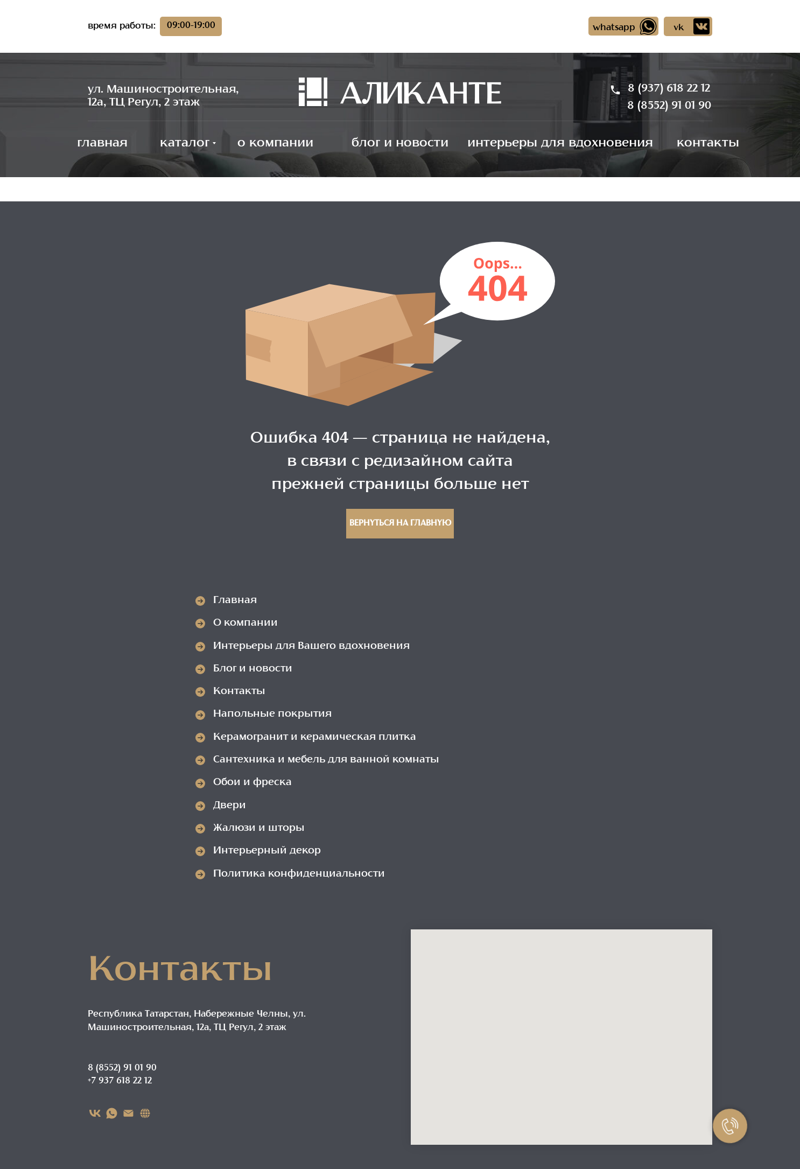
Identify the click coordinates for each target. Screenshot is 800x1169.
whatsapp (614, 28)
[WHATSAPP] (111, 1113)
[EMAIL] (128, 1113)
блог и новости (400, 143)
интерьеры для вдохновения (560, 143)
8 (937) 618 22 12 (669, 88)
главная (102, 143)
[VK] (95, 1113)
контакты (708, 143)
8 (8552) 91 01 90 (669, 106)
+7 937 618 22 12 (120, 1081)
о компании (275, 143)
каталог (184, 143)
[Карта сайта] (145, 1113)
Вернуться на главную (400, 523)
